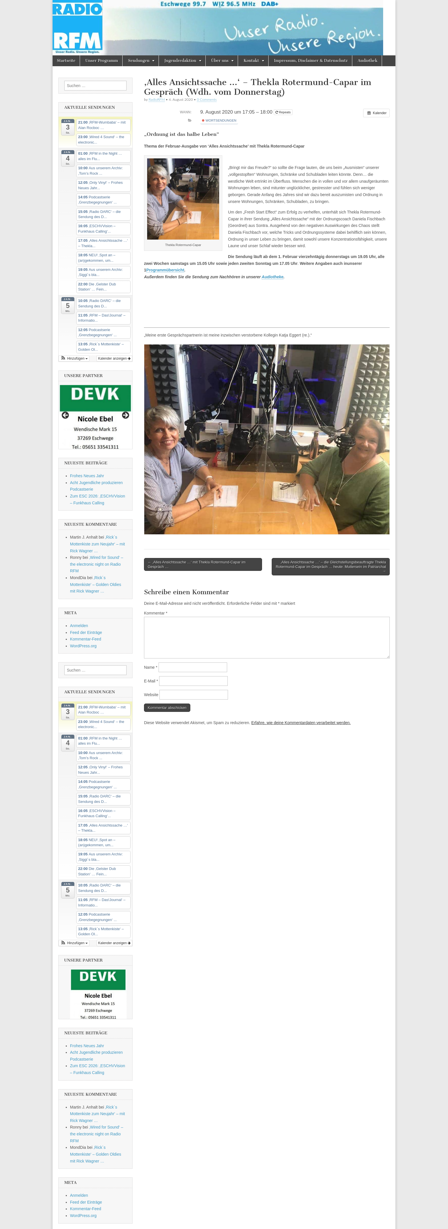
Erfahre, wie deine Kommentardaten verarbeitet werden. (301, 722)
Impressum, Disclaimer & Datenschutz (311, 60)
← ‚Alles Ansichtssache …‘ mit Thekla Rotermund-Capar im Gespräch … (196, 564)
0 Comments (207, 99)
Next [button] (125, 415)
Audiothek (367, 60)
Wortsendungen (219, 120)
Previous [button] (65, 415)
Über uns (220, 60)
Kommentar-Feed (85, 639)
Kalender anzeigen (114, 358)
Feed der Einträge (86, 632)
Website (151, 694)
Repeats (283, 112)
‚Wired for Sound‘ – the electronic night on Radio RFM (96, 564)
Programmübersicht (165, 270)
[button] (74, 358)
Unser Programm (101, 60)
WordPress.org (83, 646)
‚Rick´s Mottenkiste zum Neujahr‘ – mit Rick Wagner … (97, 544)
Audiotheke (272, 277)
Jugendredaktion (180, 60)
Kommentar (155, 613)
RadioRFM (157, 99)
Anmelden (79, 625)
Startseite (66, 60)
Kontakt (251, 60)
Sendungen (138, 60)
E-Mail (151, 681)
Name (150, 667)
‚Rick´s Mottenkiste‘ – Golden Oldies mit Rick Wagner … (95, 584)
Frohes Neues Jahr (87, 476)
